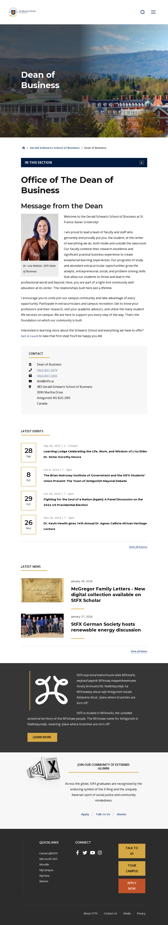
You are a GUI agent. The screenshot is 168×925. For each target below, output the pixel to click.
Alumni (122, 817)
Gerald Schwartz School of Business (55, 148)
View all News (137, 655)
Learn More (46, 740)
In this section (84, 162)
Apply (84, 817)
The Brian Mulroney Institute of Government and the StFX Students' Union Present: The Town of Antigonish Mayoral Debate (90, 481)
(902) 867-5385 (47, 375)
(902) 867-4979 (47, 370)
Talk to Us (102, 817)
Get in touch (30, 336)
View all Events (136, 550)
